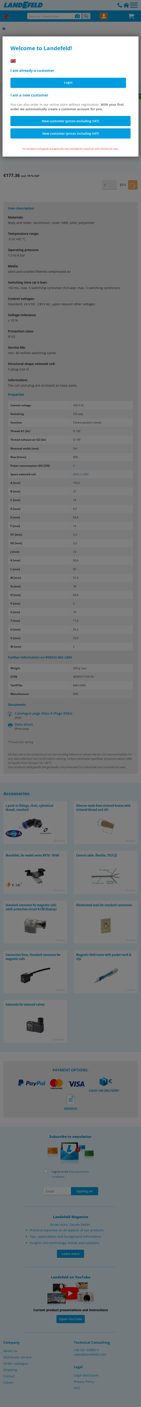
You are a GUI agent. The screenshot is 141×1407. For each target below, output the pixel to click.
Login (68, 82)
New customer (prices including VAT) (70, 133)
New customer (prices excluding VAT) (70, 121)
